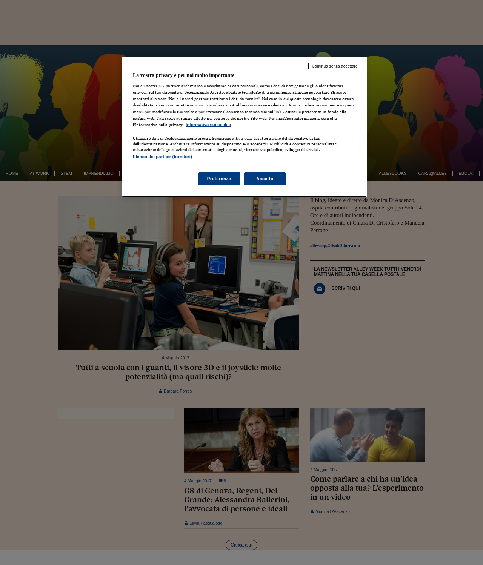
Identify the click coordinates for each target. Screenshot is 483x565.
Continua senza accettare (335, 66)
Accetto (265, 178)
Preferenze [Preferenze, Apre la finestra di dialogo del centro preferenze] (219, 178)
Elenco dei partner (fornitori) (162, 156)
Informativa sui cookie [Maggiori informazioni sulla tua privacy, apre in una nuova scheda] (208, 124)
